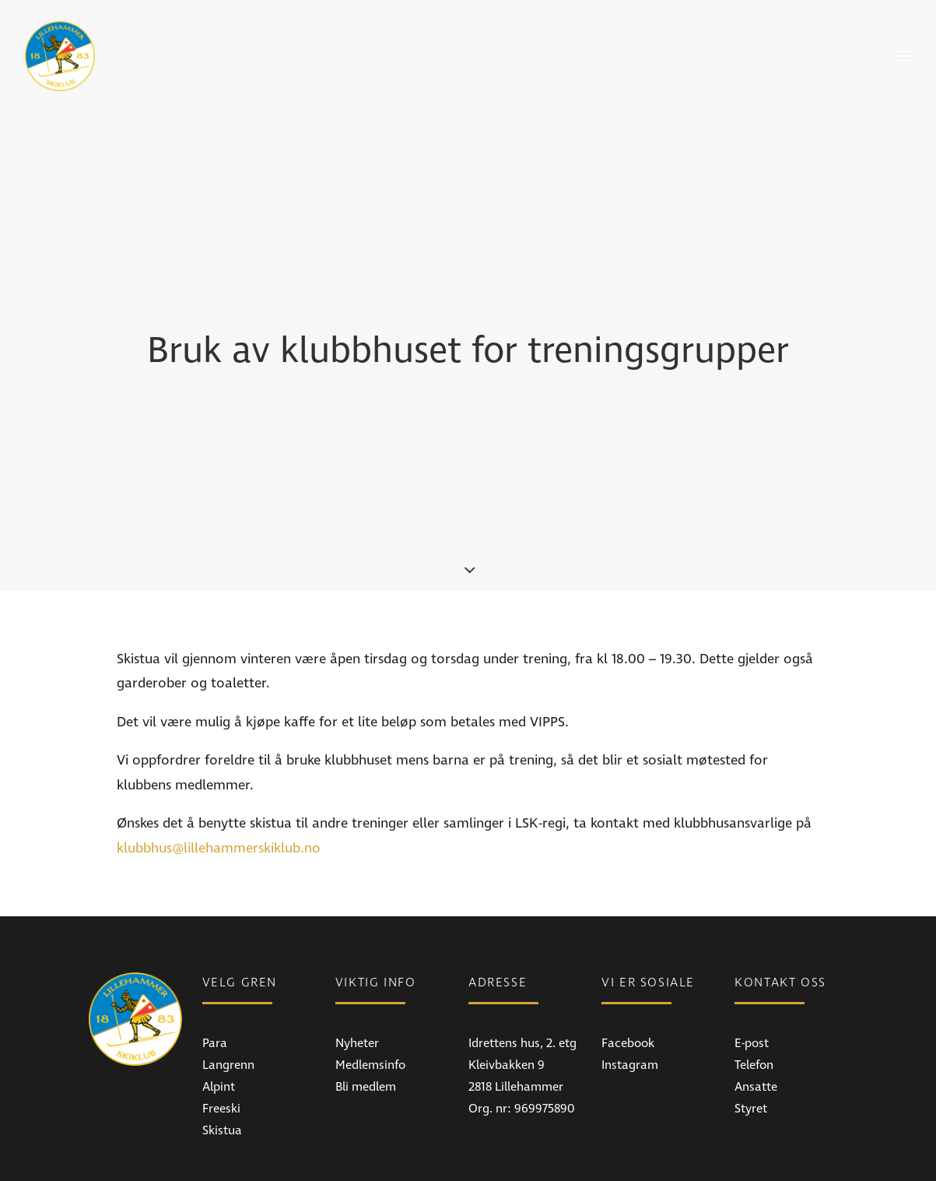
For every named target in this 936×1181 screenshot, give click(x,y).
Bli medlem (365, 1020)
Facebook (627, 977)
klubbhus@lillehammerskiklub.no (219, 782)
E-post (751, 977)
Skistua (222, 1064)
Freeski (221, 1042)
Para (214, 977)
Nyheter (357, 977)
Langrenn (228, 998)
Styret (750, 1042)
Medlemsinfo (370, 998)
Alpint (218, 1020)
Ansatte (755, 1020)
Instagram (629, 998)
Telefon (753, 998)
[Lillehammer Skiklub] (60, 56)
